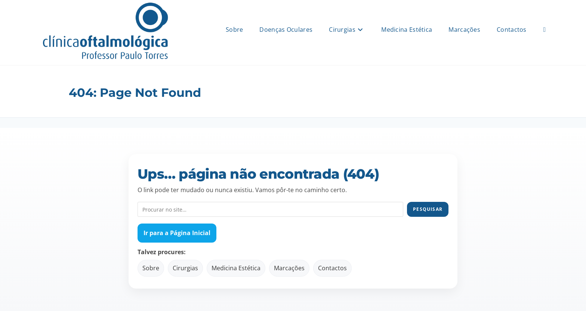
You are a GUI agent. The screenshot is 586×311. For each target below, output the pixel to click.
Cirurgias (185, 268)
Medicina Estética (236, 268)
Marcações (289, 268)
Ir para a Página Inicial (177, 233)
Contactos (332, 268)
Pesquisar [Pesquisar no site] (427, 209)
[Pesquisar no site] (270, 209)
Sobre (150, 268)
